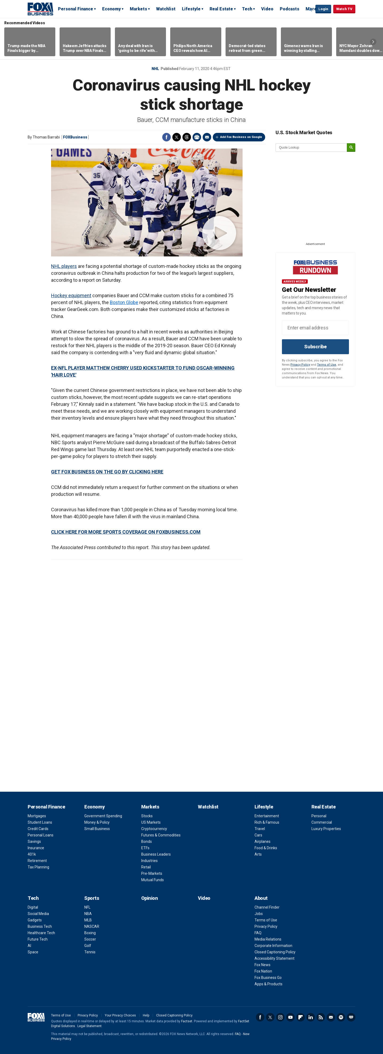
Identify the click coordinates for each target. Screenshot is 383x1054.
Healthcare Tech (41, 933)
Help (146, 1015)
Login (323, 9)
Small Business (97, 829)
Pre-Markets (151, 873)
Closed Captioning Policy (275, 952)
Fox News (262, 965)
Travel (260, 829)
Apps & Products (268, 984)
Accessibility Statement (274, 958)
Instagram (280, 1017)
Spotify (341, 1017)
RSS (321, 1017)
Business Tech (40, 926)
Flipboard (300, 1017)
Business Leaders (156, 854)
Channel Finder (267, 907)
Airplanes (262, 841)
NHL (155, 69)
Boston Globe (124, 302)
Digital (33, 907)
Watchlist (166, 8)
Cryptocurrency (154, 829)
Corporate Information (273, 945)
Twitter (176, 137)
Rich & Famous (267, 822)
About (261, 898)
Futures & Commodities (161, 835)
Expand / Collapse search (310, 9)
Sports (91, 898)
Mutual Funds (152, 880)
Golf (87, 945)
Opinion (149, 898)
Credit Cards (38, 829)
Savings (34, 841)
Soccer (90, 939)
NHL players (64, 266)
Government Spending (103, 816)
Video (267, 8)
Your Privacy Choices (120, 1015)
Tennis (89, 952)
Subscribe (315, 346)
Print (197, 137)
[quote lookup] (311, 147)
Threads (186, 137)
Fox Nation (263, 971)
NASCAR (91, 926)
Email (207, 137)
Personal (318, 816)
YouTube (290, 1017)
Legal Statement (89, 1026)
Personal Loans (40, 835)
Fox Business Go (268, 977)
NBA (88, 914)
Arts (258, 854)
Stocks (147, 816)
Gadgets (35, 920)
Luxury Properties (326, 829)
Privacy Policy (300, 364)
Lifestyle (191, 8)
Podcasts (289, 8)
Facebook (166, 137)
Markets (138, 8)
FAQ (258, 933)
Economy (111, 8)
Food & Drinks (266, 848)
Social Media (38, 914)
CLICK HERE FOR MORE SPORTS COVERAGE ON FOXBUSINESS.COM (126, 532)
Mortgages (37, 816)
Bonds (146, 841)
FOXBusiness (75, 137)
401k (32, 854)
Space (33, 952)
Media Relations (268, 939)
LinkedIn (310, 1017)
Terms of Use (326, 364)
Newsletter (331, 1017)
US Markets (151, 822)
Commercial (321, 822)
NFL (87, 907)
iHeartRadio (351, 1017)
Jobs (259, 914)
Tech (247, 8)
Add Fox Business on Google (241, 137)
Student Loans (40, 822)
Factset (186, 1021)
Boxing (90, 933)
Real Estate (221, 8)
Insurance (36, 848)
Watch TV (344, 9)
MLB (88, 920)
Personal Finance (75, 8)
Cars (258, 835)
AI (29, 945)
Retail (146, 867)
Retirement (37, 861)
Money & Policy (97, 822)
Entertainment (267, 816)
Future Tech (38, 939)
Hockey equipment (71, 295)
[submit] (351, 147)
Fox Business (40, 8)
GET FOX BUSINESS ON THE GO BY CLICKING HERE (107, 472)
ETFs (145, 848)
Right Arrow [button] (373, 42)
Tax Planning (38, 867)
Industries (149, 861)
